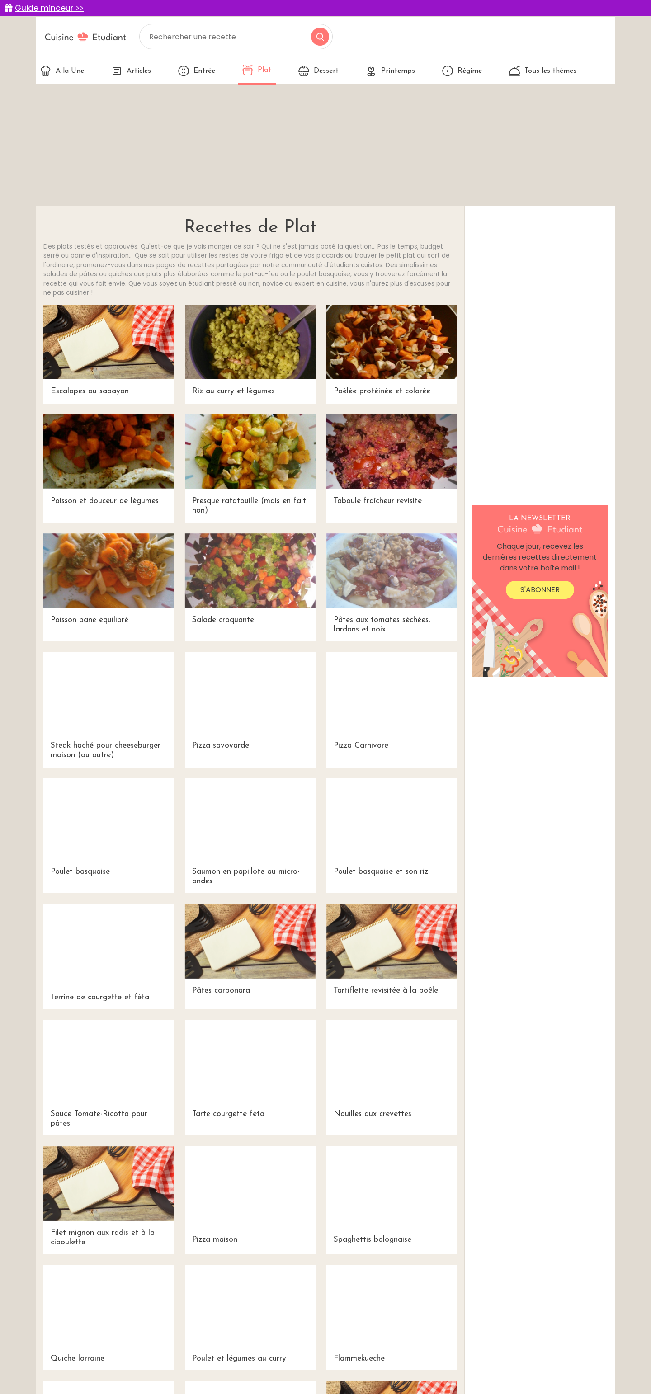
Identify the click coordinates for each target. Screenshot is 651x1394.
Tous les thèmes (542, 71)
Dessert (318, 71)
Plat (256, 70)
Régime (462, 71)
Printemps (390, 71)
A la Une (62, 71)
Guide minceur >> (49, 8)
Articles (131, 71)
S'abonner (540, 589)
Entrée (196, 71)
